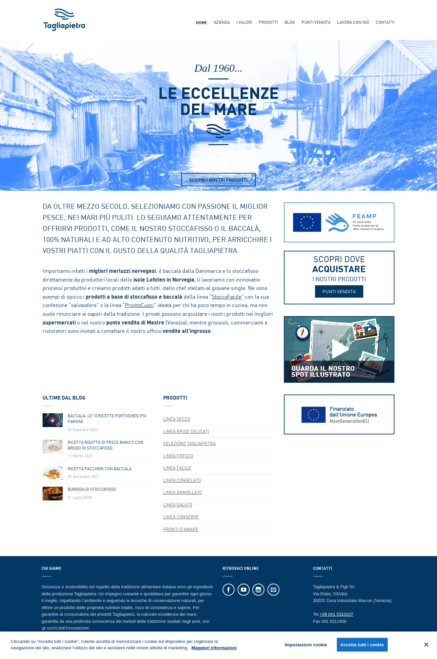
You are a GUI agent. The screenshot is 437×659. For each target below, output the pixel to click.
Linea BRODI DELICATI (186, 431)
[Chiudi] (426, 647)
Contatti (385, 22)
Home (201, 22)
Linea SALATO (177, 504)
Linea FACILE (177, 468)
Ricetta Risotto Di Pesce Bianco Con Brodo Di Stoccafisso (105, 445)
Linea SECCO (176, 419)
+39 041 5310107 (336, 614)
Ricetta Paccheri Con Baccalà (99, 469)
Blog (290, 22)
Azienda (222, 22)
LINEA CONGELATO (182, 480)
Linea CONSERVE (181, 517)
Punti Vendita (316, 22)
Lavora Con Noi (353, 22)
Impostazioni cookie (306, 647)
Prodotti (268, 22)
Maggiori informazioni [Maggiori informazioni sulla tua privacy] (214, 650)
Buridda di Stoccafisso (92, 489)
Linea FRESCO (178, 456)
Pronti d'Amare (180, 529)
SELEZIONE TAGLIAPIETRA (189, 443)
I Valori (244, 22)
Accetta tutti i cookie (362, 647)
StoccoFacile (226, 296)
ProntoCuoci (139, 305)
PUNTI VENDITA (339, 292)
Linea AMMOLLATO (182, 492)
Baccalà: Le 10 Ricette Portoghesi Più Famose (107, 419)
